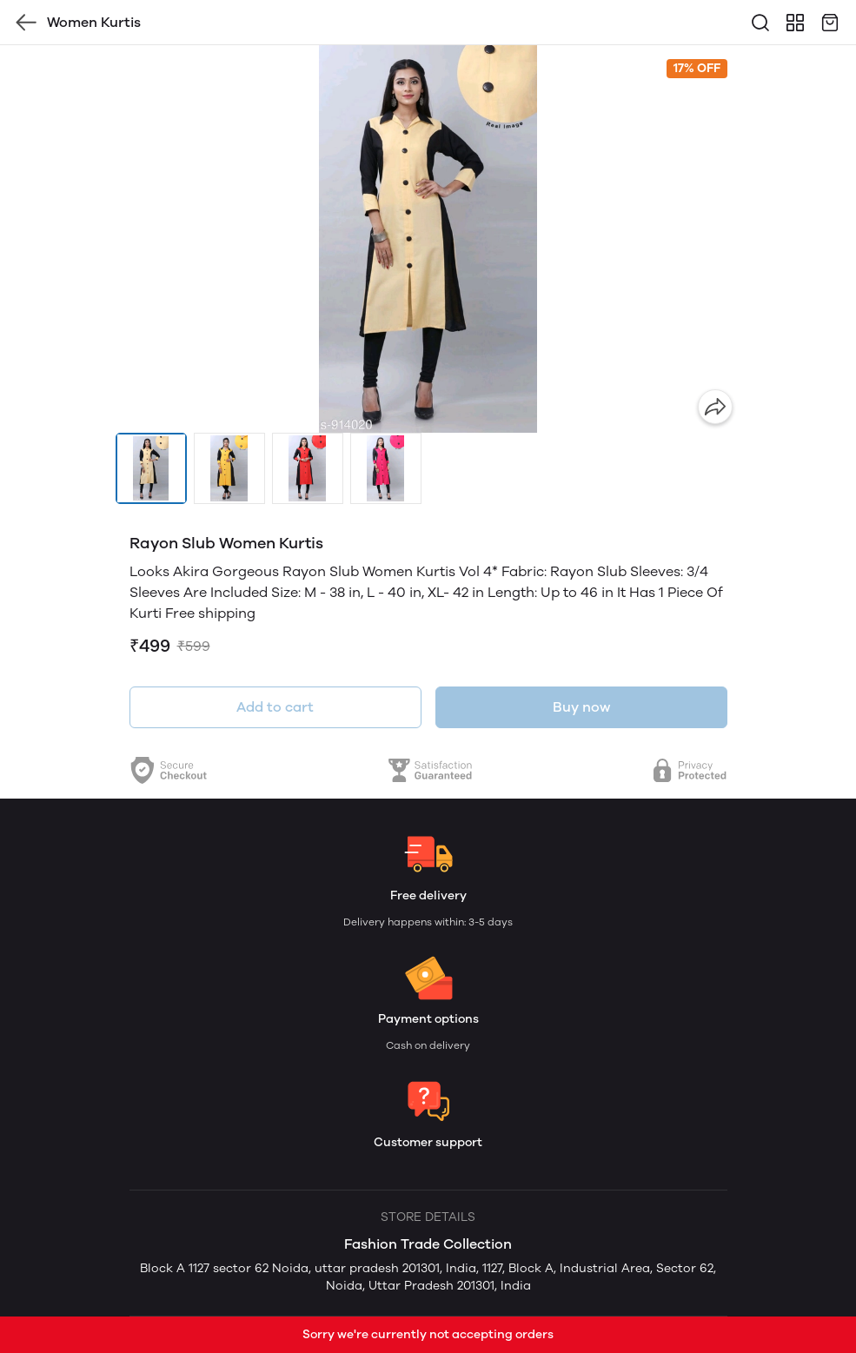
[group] (428, 239)
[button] (151, 468)
